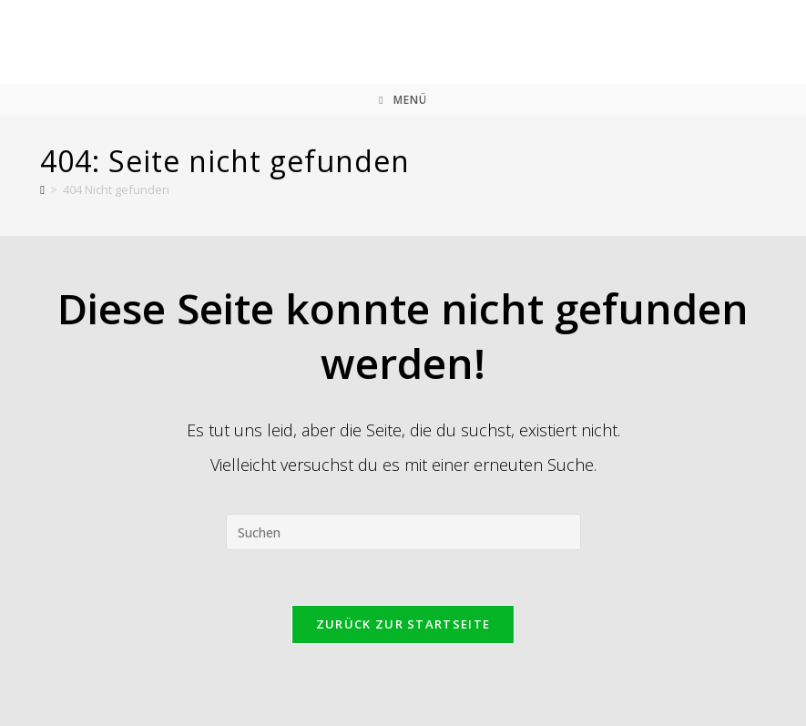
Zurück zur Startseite (403, 624)
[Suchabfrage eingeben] (403, 532)
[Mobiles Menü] (402, 100)
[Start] (42, 189)
